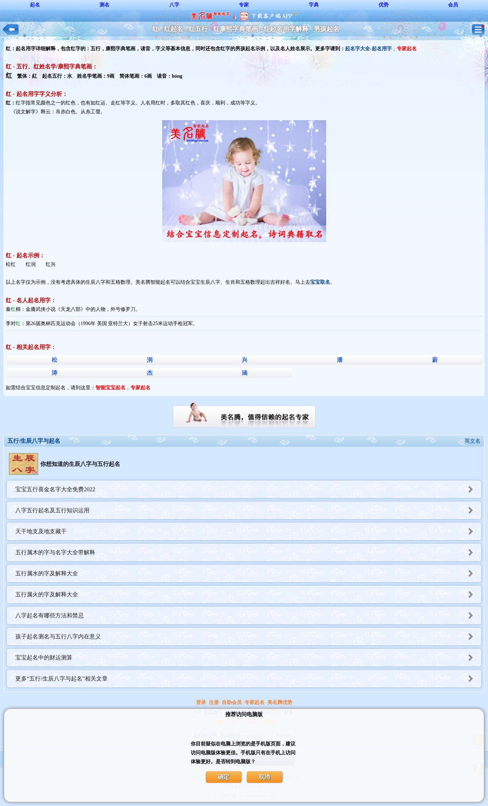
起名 (35, 4)
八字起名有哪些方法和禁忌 (248, 615)
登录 (201, 702)
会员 (453, 4)
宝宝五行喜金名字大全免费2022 (248, 489)
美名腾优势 (279, 702)
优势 (384, 4)
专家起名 (254, 702)
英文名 (472, 441)
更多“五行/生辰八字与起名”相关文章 (248, 678)
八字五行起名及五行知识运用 (248, 510)
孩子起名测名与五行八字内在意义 (248, 636)
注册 (214, 702)
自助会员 (232, 702)
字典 (314, 4)
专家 (244, 4)
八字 (174, 4)
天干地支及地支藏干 (248, 531)
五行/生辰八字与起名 (33, 441)
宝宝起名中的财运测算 (248, 657)
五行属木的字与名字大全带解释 (248, 552)
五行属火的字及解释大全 (248, 594)
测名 (104, 4)
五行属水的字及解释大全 (248, 573)
